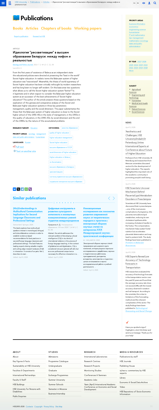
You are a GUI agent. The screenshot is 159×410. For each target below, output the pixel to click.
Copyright (38, 406)
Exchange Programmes (58, 375)
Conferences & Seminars (95, 375)
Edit (151, 406)
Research (90, 352)
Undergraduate (55, 366)
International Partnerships (24, 375)
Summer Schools (56, 384)
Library (123, 377)
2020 (136, 68)
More (131, 70)
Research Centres (92, 361)
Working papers (87, 28)
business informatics (137, 24)
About (17, 352)
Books (18, 28)
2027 (140, 61)
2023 (141, 65)
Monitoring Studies (92, 370)
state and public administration (135, 45)
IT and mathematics (137, 35)
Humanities (136, 100)
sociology (144, 40)
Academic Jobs (90, 379)
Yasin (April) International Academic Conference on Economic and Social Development (100, 387)
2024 (136, 65)
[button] (54, 202)
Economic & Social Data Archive (134, 382)
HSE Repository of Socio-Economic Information (135, 392)
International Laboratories (95, 356)
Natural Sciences (138, 109)
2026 (144, 61)
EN (138, 3)
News (128, 122)
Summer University (57, 379)
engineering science (137, 29)
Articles (32, 28)
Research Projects (92, 366)
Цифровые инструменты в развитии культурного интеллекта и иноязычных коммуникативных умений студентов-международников (63, 214)
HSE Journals (125, 361)
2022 (146, 65)
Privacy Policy (49, 406)
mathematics (134, 40)
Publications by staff (129, 356)
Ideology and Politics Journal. (23, 65)
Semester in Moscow (58, 389)
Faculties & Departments (23, 370)
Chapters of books (56, 28)
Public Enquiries (19, 396)
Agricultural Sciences (135, 90)
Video (122, 387)
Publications (37, 18)
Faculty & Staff (19, 379)
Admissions (53, 356)
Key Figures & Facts (21, 361)
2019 (141, 68)
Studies (53, 352)
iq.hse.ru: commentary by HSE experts (133, 371)
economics (133, 26)
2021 (131, 68)
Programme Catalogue (58, 361)
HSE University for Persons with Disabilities (26, 390)
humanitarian (134, 32)
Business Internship (57, 393)
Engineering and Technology (137, 96)
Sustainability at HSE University (26, 366)
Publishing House (127, 366)
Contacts (29, 406)
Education (34, 128)
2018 (146, 68)
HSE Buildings (18, 384)
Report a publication (21, 36)
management (137, 38)
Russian (28, 142)
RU (134, 3)
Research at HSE (39, 36)
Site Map (58, 406)
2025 (131, 65)
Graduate (53, 370)
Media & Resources (131, 352)
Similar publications (29, 198)
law (130, 38)
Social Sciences (138, 111)
